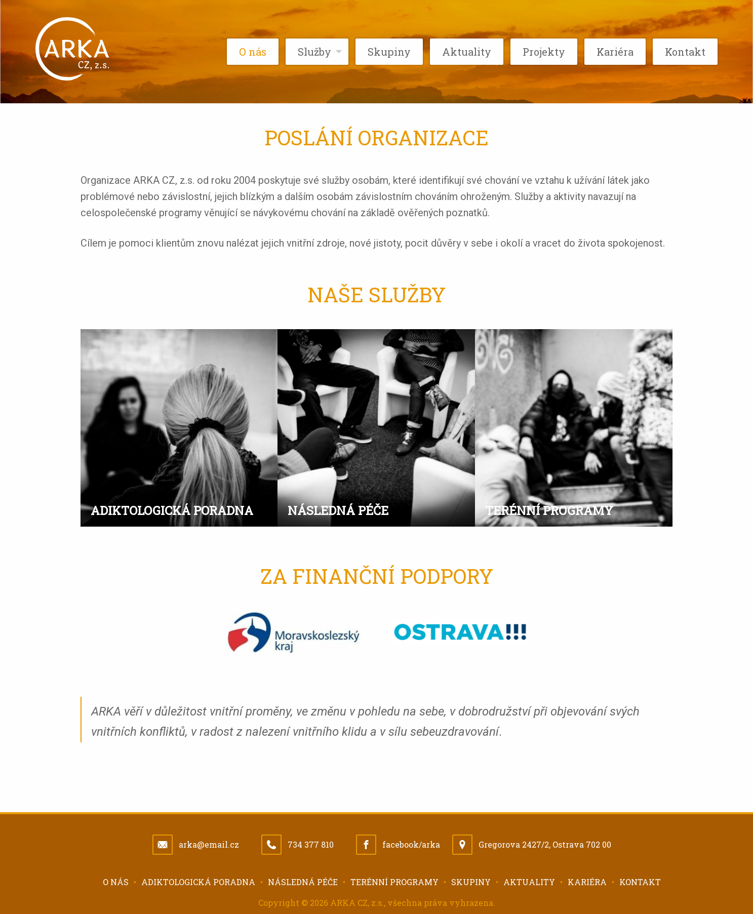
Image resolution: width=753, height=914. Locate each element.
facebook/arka (411, 844)
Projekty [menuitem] (544, 51)
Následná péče (303, 882)
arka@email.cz (209, 844)
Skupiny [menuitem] (389, 51)
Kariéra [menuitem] (615, 51)
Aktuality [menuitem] (466, 51)
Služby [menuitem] (314, 51)
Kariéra (587, 882)
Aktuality (529, 882)
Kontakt (640, 882)
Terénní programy (394, 882)
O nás (116, 882)
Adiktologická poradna (198, 882)
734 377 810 (311, 844)
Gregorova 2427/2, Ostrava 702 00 (545, 844)
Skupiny (471, 882)
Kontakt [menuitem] (685, 51)
